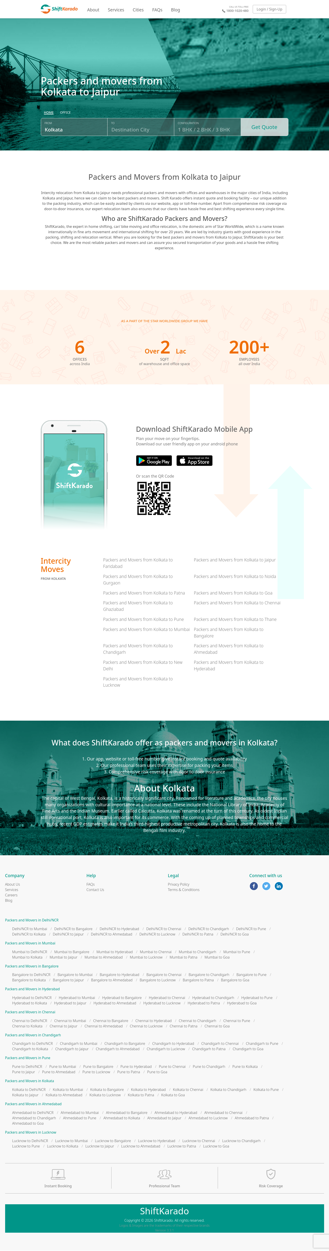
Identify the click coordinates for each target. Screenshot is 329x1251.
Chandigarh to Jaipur (72, 1049)
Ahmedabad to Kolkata (121, 1118)
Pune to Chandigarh (209, 1067)
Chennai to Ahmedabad (104, 1026)
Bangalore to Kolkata (29, 980)
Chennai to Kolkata (27, 1026)
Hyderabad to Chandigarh (213, 998)
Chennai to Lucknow (146, 1026)
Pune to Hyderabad (136, 1067)
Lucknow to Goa (216, 1146)
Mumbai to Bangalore (71, 952)
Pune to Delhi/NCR (27, 1067)
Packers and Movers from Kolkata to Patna (144, 593)
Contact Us (95, 890)
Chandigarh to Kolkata (30, 1049)
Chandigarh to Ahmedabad (117, 1049)
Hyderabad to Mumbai (77, 998)
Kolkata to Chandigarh (228, 1090)
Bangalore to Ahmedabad (111, 980)
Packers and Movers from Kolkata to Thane (235, 620)
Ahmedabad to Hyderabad (176, 1113)
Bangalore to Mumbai (75, 975)
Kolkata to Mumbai (68, 1090)
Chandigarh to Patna (209, 1049)
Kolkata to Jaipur (25, 1095)
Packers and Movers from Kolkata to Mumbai (146, 630)
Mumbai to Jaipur (63, 957)
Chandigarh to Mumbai (78, 1043)
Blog (175, 10)
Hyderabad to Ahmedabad (114, 1003)
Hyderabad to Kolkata (29, 1003)
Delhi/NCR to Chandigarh (208, 929)
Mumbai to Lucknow (146, 957)
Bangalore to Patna (198, 980)
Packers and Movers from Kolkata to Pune (143, 620)
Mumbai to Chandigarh (197, 952)
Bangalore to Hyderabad (119, 975)
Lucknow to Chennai (198, 1141)
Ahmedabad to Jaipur (164, 1118)
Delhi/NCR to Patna (197, 934)
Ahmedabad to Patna (252, 1118)
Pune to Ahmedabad (58, 1072)
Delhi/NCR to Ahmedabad (111, 934)
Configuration (188, 123)
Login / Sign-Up (269, 9)
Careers (11, 895)
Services (116, 10)
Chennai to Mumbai (70, 1021)
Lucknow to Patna (181, 1146)
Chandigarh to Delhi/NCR (32, 1043)
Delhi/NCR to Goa (234, 934)
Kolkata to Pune (266, 1090)
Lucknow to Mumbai (71, 1141)
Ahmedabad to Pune (79, 1118)
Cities (138, 10)
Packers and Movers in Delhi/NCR (32, 920)
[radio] (49, 113)
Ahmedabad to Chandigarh (34, 1118)
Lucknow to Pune (26, 1146)
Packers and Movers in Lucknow (30, 1132)
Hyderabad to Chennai (167, 998)
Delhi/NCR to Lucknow (157, 934)
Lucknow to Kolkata (62, 1146)
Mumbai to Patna (183, 957)
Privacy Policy (178, 884)
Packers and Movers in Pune (27, 1058)
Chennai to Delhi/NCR (29, 1021)
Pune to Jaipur (23, 1072)
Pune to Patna (128, 1072)
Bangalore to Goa (235, 980)
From (48, 123)
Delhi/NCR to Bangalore (73, 929)
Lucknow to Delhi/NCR (30, 1141)
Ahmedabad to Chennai (223, 1113)
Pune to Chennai (172, 1067)
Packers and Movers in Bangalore (32, 966)
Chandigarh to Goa (248, 1049)
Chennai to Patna (183, 1026)
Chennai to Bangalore (110, 1021)
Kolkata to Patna (141, 1095)
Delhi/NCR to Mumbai (29, 929)
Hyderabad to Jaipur (70, 1003)
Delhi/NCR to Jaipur (68, 934)
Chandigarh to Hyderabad (173, 1043)
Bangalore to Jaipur (68, 980)
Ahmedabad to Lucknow (208, 1118)
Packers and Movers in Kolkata (29, 1081)
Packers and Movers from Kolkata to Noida (235, 577)
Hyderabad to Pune (257, 998)
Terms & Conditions (184, 890)
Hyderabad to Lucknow (162, 1003)
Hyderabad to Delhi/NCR (32, 998)
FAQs (157, 10)
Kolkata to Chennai (188, 1090)
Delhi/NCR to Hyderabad (119, 929)
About (93, 10)
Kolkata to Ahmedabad (64, 1095)
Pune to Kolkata (245, 1067)
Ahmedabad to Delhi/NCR (33, 1113)
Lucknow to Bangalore (113, 1141)
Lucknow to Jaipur (99, 1146)
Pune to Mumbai (62, 1067)
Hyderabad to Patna (204, 1003)
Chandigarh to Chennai (220, 1043)
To (112, 123)
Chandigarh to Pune (262, 1043)
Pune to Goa (157, 1072)
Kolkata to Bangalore (107, 1090)
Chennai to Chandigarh (197, 1021)
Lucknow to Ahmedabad (140, 1146)
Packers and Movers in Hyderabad (32, 989)
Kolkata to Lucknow (105, 1095)
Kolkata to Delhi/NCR (29, 1090)
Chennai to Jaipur (63, 1026)
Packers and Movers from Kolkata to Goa (233, 593)
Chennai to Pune (236, 1021)
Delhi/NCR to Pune (251, 929)
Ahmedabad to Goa (28, 1123)
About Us (12, 884)
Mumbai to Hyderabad (114, 952)
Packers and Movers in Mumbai (30, 943)
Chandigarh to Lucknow (166, 1049)
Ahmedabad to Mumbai (80, 1113)
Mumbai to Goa (217, 957)
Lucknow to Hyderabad (156, 1141)
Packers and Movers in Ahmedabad (33, 1104)
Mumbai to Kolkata (27, 957)
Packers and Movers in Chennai (30, 1012)
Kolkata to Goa (173, 1095)
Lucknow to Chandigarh (241, 1141)
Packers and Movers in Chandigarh (33, 1035)
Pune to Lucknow (96, 1072)
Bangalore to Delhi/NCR (31, 975)
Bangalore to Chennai (163, 975)
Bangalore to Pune (251, 975)
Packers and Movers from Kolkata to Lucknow (138, 682)
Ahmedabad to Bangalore (126, 1113)
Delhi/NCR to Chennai (163, 929)
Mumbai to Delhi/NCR (29, 952)
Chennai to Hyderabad (153, 1021)
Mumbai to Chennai (156, 952)
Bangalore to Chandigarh (209, 975)
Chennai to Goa (217, 1026)
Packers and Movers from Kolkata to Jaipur (235, 560)
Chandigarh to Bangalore (124, 1043)
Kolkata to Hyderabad (148, 1090)
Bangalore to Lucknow (158, 980)
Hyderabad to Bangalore (122, 998)
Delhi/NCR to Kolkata (29, 934)
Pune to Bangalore (98, 1067)
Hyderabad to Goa (242, 1003)
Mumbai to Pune (236, 952)
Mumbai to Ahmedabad (104, 957)
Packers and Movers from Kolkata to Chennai (237, 603)
